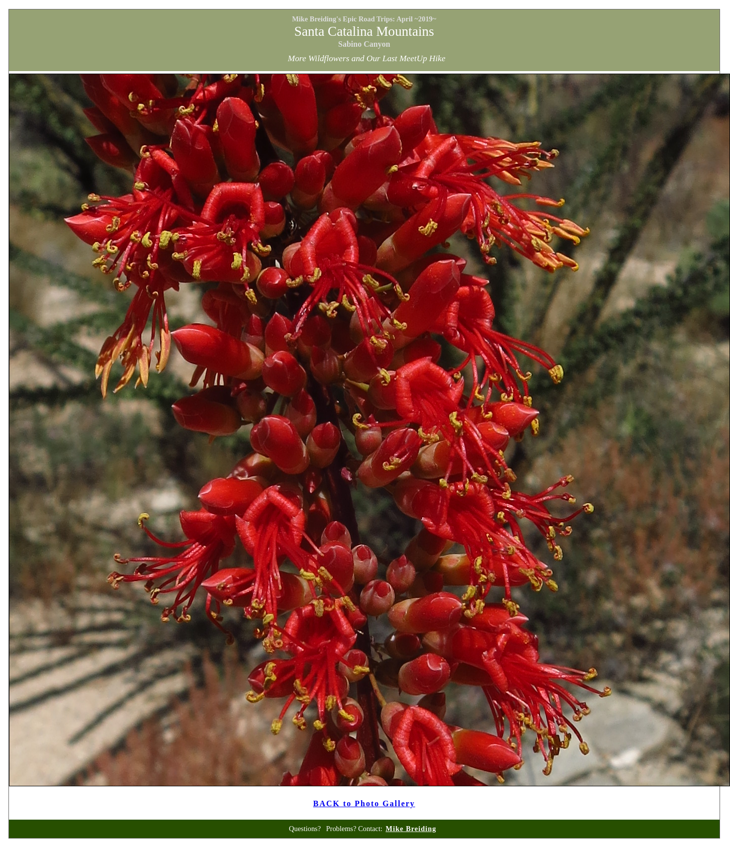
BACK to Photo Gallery (364, 803)
